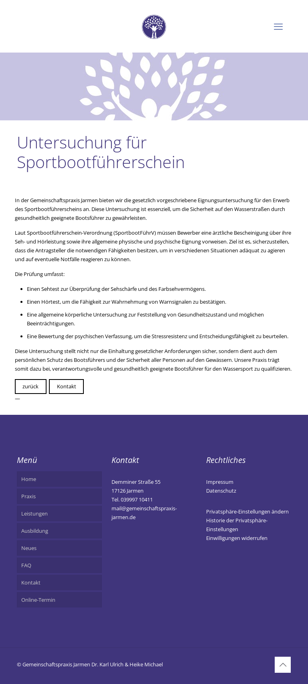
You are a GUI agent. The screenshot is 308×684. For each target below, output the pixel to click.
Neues (28, 548)
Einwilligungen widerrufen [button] (236, 538)
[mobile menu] (278, 26)
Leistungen (34, 513)
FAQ (26, 565)
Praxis (28, 496)
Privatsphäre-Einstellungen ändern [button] (247, 511)
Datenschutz (221, 490)
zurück (30, 386)
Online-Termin (38, 599)
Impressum (219, 481)
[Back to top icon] (282, 664)
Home (28, 479)
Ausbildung (34, 530)
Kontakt (66, 386)
